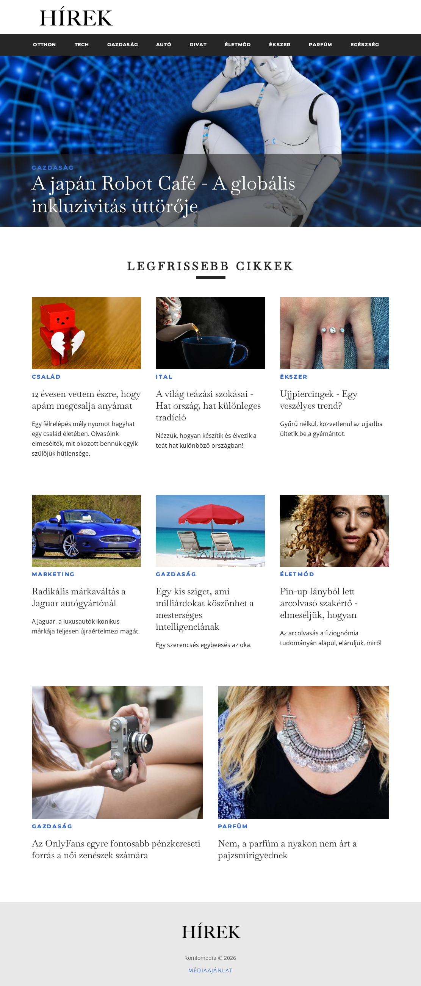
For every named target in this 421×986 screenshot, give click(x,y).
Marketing (53, 574)
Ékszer (294, 376)
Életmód (297, 574)
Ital (164, 376)
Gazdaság (52, 167)
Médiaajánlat (210, 970)
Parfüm (233, 826)
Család (46, 376)
